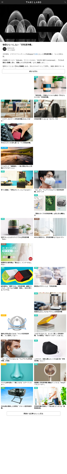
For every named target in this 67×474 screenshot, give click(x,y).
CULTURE (37, 219)
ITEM (36, 77)
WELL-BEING (4, 148)
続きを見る (33, 71)
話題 (36, 54)
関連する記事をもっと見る (33, 413)
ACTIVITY (3, 315)
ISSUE (3, 388)
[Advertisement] (33, 445)
